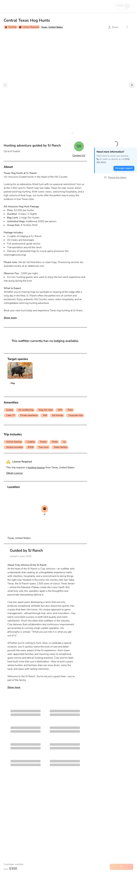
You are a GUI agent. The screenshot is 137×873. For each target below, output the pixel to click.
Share (113, 27)
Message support (124, 168)
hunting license (36, 467)
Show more (10, 317)
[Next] (132, 85)
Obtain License (14, 473)
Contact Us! (78, 155)
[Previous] (5, 85)
